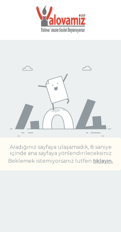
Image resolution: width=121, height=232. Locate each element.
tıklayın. (103, 161)
